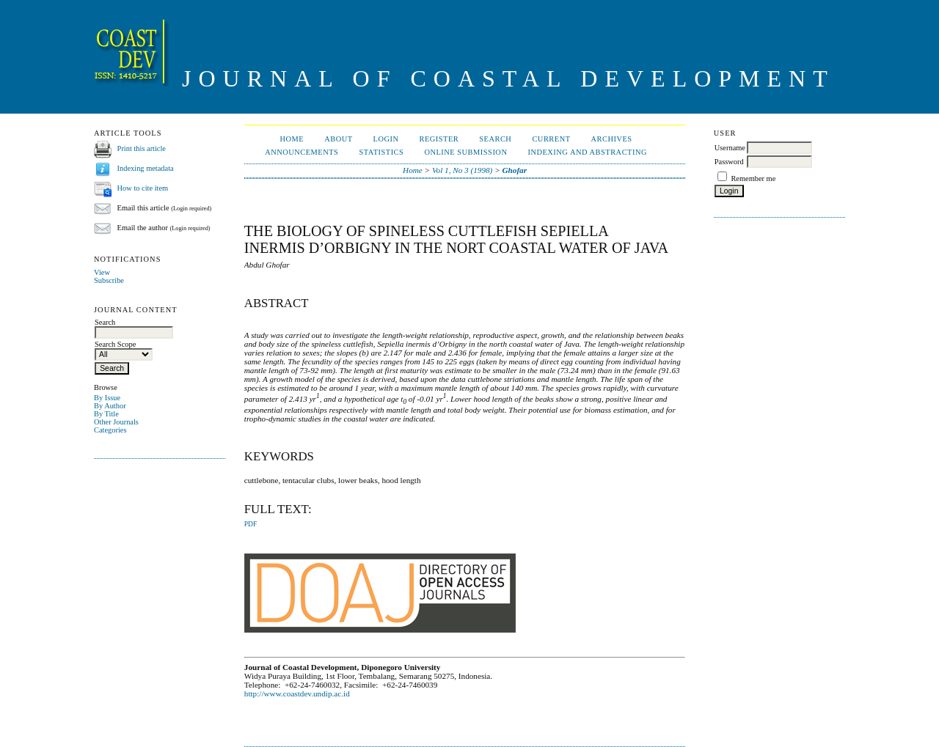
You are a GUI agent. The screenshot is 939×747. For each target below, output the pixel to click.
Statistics (381, 152)
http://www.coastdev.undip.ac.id (297, 693)
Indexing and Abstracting (587, 152)
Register (438, 139)
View (102, 272)
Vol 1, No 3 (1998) (462, 170)
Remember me (753, 178)
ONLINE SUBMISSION (465, 152)
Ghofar (514, 170)
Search (495, 139)
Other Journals (116, 422)
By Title (106, 414)
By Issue (107, 398)
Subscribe (109, 280)
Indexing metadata (145, 168)
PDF (250, 524)
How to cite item (143, 188)
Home (291, 139)
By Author (110, 406)
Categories (110, 430)
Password (729, 162)
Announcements (301, 152)
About (338, 139)
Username (730, 148)
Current (551, 139)
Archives (611, 139)
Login (386, 139)
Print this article (141, 148)
